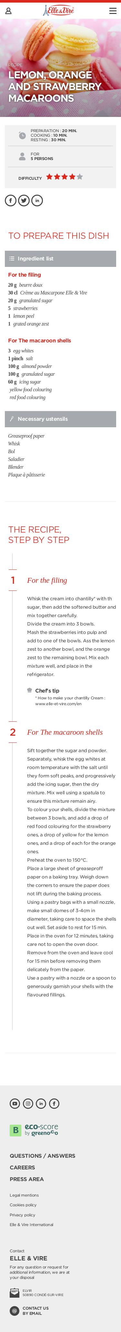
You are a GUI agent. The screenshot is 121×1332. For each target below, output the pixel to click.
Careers (22, 1168)
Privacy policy (22, 1214)
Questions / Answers (43, 1156)
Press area (27, 1179)
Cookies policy (23, 1204)
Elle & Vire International (31, 1224)
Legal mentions (24, 1195)
